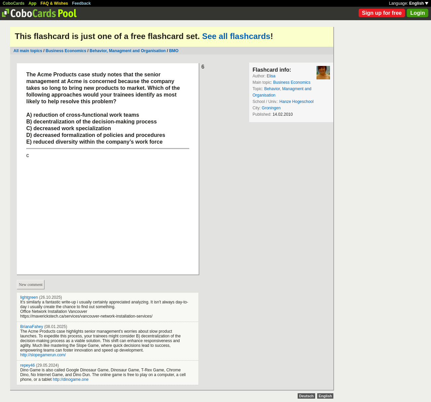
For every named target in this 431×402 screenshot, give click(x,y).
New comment (30, 284)
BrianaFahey (31, 326)
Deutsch (306, 396)
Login (417, 13)
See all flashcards (236, 36)
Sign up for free (382, 13)
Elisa (271, 76)
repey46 (27, 365)
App (32, 3)
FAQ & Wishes (54, 3)
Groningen (271, 108)
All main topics (27, 50)
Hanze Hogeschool (296, 101)
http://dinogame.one (71, 379)
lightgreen (29, 297)
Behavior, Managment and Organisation (128, 50)
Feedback (81, 3)
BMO (173, 50)
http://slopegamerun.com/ (43, 355)
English (418, 3)
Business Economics (65, 50)
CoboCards (14, 3)
